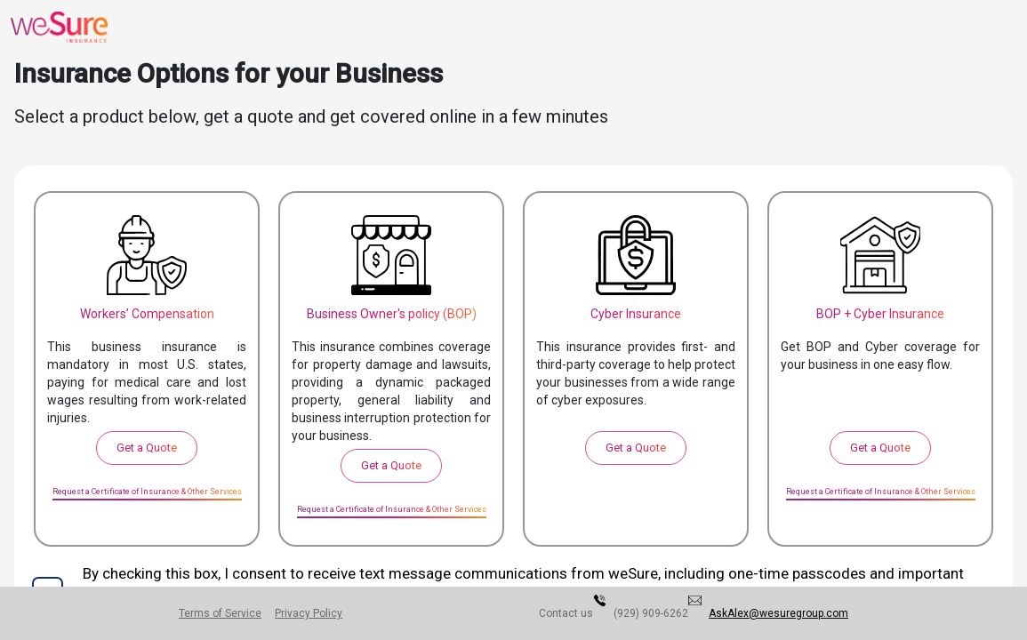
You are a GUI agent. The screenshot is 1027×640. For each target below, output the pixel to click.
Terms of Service (227, 613)
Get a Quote (146, 447)
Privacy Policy (326, 613)
